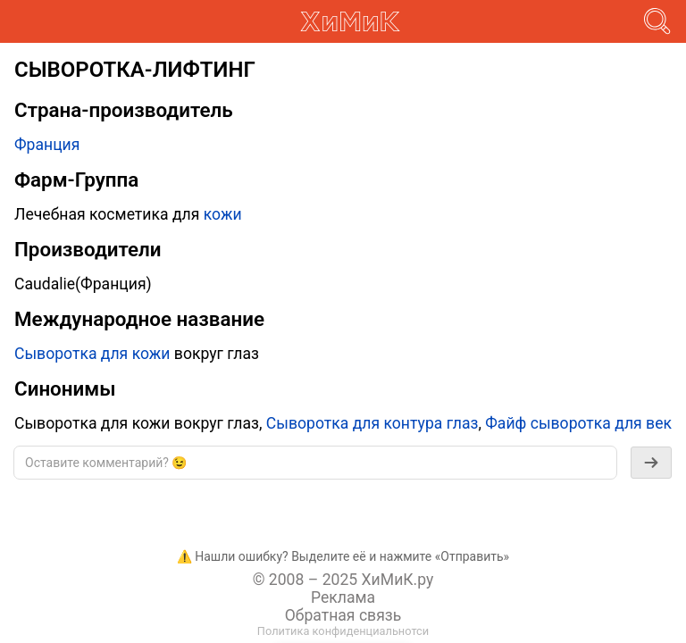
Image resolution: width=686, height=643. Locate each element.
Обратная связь (343, 615)
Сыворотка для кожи (92, 354)
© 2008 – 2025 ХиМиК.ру (343, 580)
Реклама (343, 597)
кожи (223, 214)
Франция (46, 145)
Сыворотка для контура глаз (372, 423)
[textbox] (315, 463)
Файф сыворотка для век (578, 423)
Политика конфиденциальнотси (343, 631)
